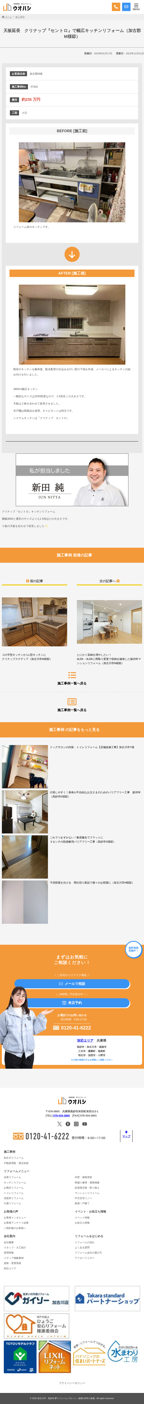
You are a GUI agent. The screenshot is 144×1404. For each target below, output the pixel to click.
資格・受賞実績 (12, 1263)
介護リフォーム (12, 1203)
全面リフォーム (12, 1177)
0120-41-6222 (72, 1027)
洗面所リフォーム (14, 1198)
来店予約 (72, 1003)
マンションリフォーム (87, 1193)
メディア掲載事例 (14, 1258)
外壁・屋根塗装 (83, 1177)
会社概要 (9, 1242)
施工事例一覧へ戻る (72, 678)
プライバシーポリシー (72, 1383)
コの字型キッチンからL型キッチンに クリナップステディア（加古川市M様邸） (34, 626)
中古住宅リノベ (83, 1198)
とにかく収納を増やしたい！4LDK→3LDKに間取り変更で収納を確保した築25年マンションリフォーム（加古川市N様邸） (109, 629)
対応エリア (85, 1040)
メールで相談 (72, 984)
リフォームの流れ (85, 1242)
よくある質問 (82, 1247)
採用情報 (9, 1252)
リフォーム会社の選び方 (88, 1252)
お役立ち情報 (82, 1222)
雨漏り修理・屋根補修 (87, 1182)
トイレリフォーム (14, 1193)
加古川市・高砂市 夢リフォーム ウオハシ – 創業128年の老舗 (66, 1398)
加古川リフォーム (14, 1158)
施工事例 (9, 1151)
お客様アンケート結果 (16, 1222)
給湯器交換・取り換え (87, 1187)
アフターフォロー (85, 1258)
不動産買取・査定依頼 (16, 1163)
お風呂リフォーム (14, 1187)
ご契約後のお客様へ (15, 1228)
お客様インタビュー (15, 1217)
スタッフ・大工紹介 (15, 1247)
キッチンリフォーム (15, 1182)
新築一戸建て (82, 1203)
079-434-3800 (61, 1115)
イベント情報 (82, 1217)
